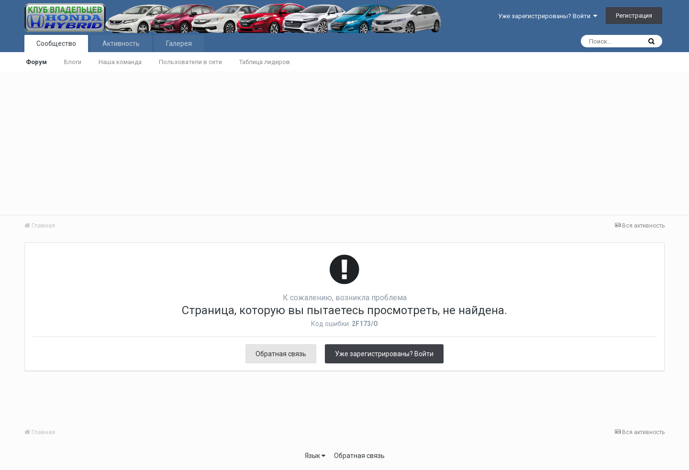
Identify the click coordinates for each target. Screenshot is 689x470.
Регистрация (634, 15)
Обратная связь (281, 354)
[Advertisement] (344, 143)
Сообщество (56, 43)
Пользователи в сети (190, 62)
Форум (36, 62)
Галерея (179, 43)
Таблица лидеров (264, 62)
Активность (121, 43)
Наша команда (120, 62)
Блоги (72, 62)
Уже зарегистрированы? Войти (547, 16)
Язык (315, 455)
